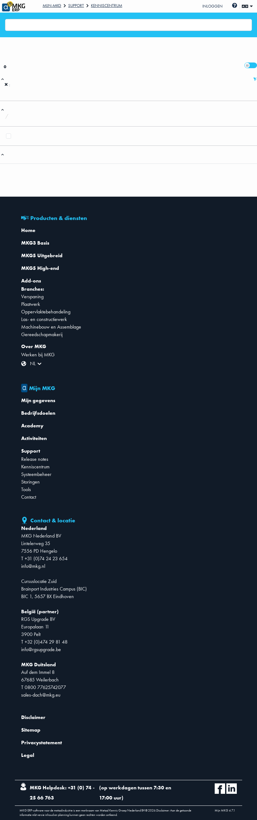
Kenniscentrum (106, 5)
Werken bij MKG (38, 354)
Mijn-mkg (52, 5)
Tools (26, 489)
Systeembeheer (36, 474)
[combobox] (9, 25)
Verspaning (32, 296)
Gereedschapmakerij (42, 334)
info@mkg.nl (33, 566)
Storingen (30, 481)
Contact (28, 497)
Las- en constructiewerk (44, 319)
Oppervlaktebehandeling (45, 311)
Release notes (34, 459)
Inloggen (212, 6)
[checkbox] (8, 136)
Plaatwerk (30, 304)
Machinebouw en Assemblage (51, 327)
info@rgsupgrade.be (41, 649)
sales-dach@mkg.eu (40, 695)
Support (76, 5)
